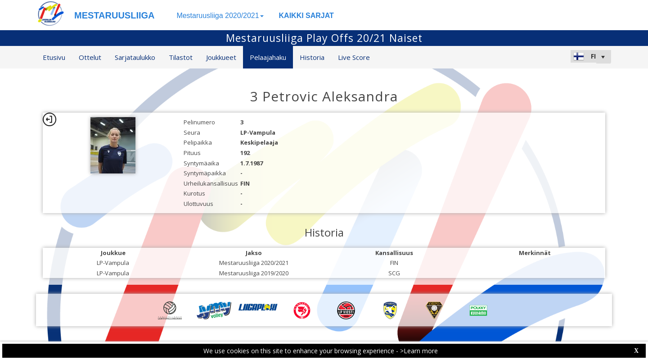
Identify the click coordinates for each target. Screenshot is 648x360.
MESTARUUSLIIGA (114, 15)
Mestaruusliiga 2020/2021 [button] (219, 15)
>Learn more (419, 350)
